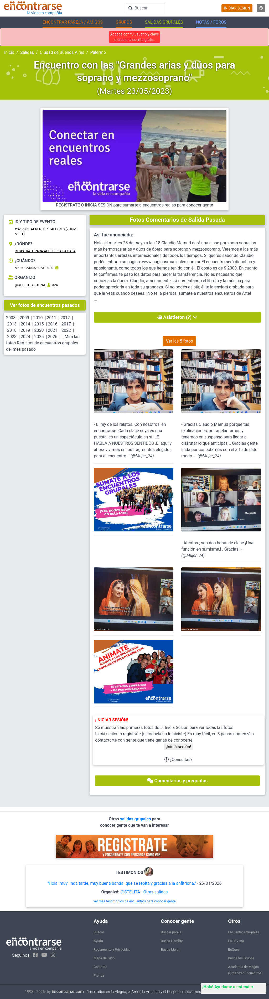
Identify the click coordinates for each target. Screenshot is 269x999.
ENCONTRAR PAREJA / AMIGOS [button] (73, 22)
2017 (66, 324)
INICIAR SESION (237, 8)
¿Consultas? (178, 759)
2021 (52, 330)
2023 (12, 336)
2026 (52, 336)
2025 (39, 336)
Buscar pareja (171, 932)
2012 (65, 317)
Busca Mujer (170, 949)
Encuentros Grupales (243, 932)
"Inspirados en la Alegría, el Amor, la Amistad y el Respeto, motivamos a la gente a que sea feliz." (165, 992)
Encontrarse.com (68, 991)
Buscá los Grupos (241, 958)
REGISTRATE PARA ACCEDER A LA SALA (45, 251)
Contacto (100, 967)
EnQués (234, 949)
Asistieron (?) (177, 317)
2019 (25, 330)
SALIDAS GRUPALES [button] (164, 22)
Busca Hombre (172, 941)
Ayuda (98, 941)
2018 (12, 330)
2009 (24, 317)
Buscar (99, 932)
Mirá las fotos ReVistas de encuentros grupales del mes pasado (42, 343)
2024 (25, 336)
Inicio (9, 52)
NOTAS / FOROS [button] (211, 22)
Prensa (99, 975)
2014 (25, 324)
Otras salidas (155, 891)
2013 (12, 324)
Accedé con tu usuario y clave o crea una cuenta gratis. (134, 37)
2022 (66, 330)
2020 (39, 330)
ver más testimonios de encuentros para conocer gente (135, 901)
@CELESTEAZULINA (30, 285)
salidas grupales (136, 818)
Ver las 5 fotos (179, 341)
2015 (39, 324)
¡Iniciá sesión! (178, 746)
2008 (10, 317)
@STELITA (130, 891)
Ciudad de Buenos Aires (62, 52)
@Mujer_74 (142, 455)
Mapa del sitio (104, 958)
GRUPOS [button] (124, 22)
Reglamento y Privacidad (112, 949)
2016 (52, 324)
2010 (38, 317)
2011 (51, 317)
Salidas (27, 52)
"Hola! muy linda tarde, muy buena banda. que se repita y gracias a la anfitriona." (121, 883)
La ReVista (236, 941)
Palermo (98, 52)
